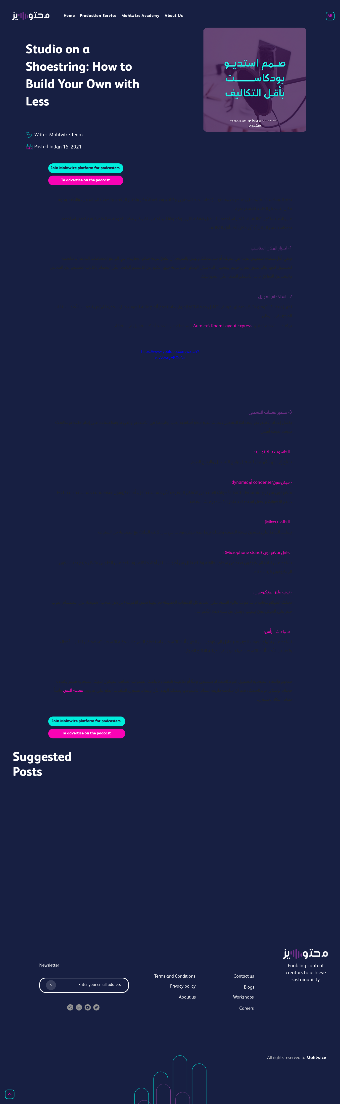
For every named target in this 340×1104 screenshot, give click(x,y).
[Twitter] (96, 1007)
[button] (140, 16)
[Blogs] (231, 988)
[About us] (173, 998)
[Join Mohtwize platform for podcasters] (85, 168)
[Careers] (231, 1009)
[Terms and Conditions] (172, 977)
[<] (51, 985)
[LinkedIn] (79, 1007)
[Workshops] (231, 998)
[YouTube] (88, 1007)
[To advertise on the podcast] (85, 180)
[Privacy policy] (173, 987)
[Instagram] (70, 1007)
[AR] (330, 16)
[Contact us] (231, 977)
